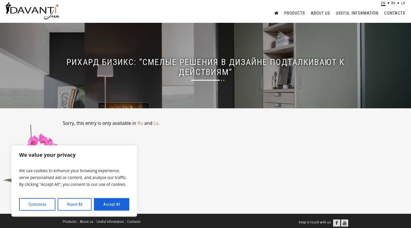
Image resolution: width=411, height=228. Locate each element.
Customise (37, 204)
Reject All (74, 204)
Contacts (394, 13)
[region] (74, 181)
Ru (140, 123)
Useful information (357, 13)
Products (294, 13)
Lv (156, 123)
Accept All (111, 204)
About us (320, 13)
